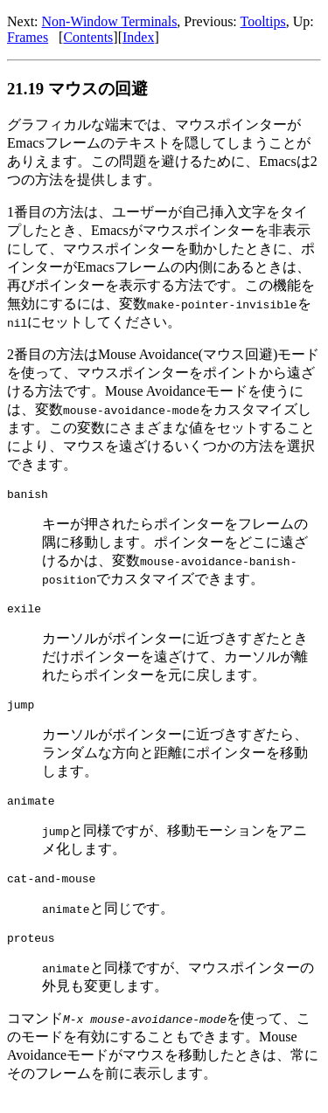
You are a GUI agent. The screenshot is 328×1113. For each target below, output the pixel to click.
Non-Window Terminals (110, 21)
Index (138, 37)
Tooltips (263, 21)
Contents (88, 37)
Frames (27, 37)
